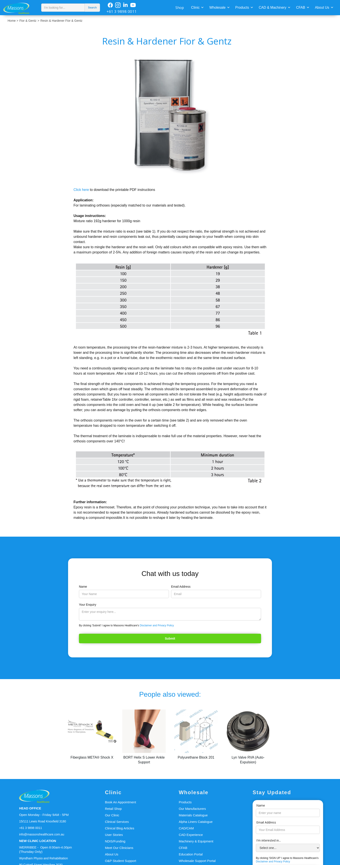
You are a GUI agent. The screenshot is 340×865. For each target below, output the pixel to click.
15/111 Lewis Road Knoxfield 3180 (42, 821)
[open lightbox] (170, 116)
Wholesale (217, 7)
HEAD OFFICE (30, 808)
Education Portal (191, 854)
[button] (197, 7)
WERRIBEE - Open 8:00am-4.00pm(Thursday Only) (45, 849)
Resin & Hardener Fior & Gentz (61, 20)
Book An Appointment (120, 802)
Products (242, 7)
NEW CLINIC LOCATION (37, 841)
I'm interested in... (268, 840)
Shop (179, 7)
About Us (322, 7)
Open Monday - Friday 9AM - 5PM (44, 815)
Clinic (195, 7)
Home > (13, 20)
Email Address (180, 586)
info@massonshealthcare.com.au (41, 834)
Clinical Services (117, 822)
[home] (19, 7)
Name (83, 586)
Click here (82, 190)
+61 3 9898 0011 (121, 11)
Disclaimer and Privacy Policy (157, 625)
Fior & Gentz (27, 20)
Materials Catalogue (193, 815)
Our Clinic (112, 815)
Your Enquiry (87, 604)
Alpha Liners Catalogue (195, 822)
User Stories (114, 835)
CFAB (300, 7)
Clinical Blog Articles (119, 828)
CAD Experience (191, 835)
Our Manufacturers (192, 808)
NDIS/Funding (115, 841)
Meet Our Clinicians (119, 848)
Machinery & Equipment (196, 841)
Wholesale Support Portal (197, 861)
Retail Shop (113, 808)
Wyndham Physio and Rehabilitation (43, 858)
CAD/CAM (186, 828)
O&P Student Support (120, 861)
